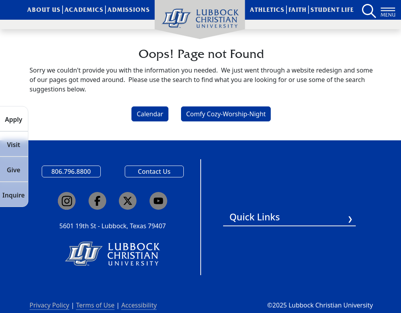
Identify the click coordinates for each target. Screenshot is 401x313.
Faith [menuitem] (297, 9)
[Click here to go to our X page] (128, 201)
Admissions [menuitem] (128, 9)
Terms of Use (95, 305)
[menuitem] (200, 19)
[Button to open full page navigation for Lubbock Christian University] (388, 10)
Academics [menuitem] (84, 9)
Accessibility (139, 305)
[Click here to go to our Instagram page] (67, 201)
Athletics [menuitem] (267, 9)
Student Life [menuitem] (332, 9)
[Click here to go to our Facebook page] (97, 201)
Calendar (150, 114)
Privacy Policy (49, 305)
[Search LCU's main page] (368, 10)
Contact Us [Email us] (154, 171)
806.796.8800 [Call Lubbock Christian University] (71, 171)
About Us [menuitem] (44, 9)
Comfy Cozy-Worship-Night (226, 114)
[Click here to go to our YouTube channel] (158, 201)
